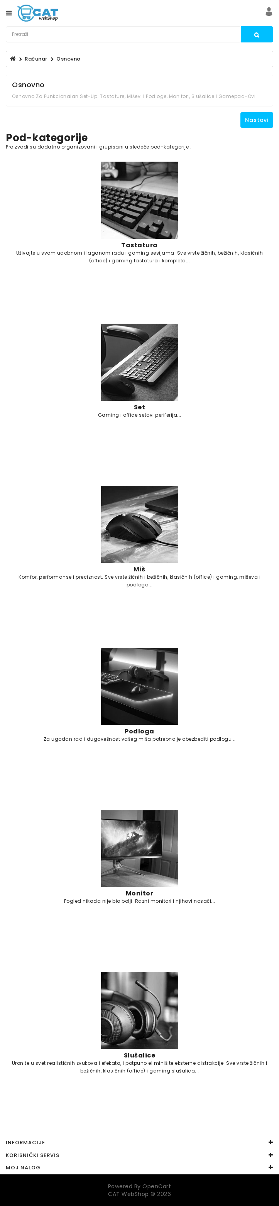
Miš (139, 569)
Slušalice (140, 1055)
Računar (36, 58)
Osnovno (68, 58)
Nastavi (257, 120)
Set (139, 407)
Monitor (140, 893)
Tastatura (139, 245)
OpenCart (156, 1186)
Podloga (139, 731)
